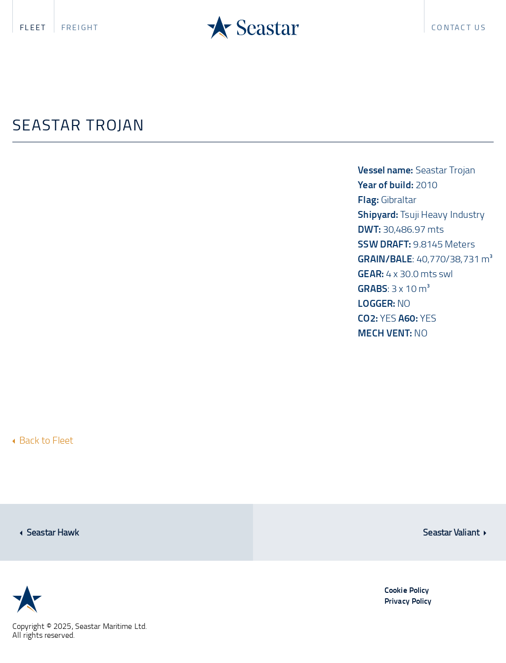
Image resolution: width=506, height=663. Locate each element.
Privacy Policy (407, 600)
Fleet (33, 27)
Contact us (458, 27)
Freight (80, 27)
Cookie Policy (406, 589)
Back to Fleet (42, 440)
